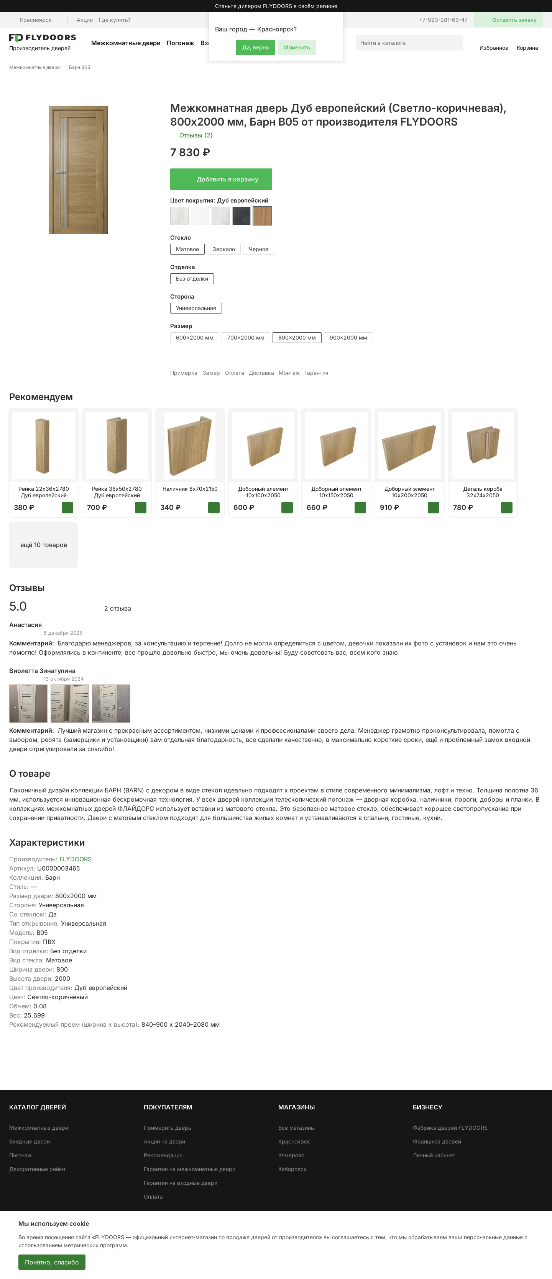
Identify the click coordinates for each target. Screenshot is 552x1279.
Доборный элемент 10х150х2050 (336, 492)
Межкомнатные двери (126, 43)
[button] (336, 19)
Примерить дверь (167, 1127)
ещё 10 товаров (43, 545)
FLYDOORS (75, 859)
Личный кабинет (434, 1155)
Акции (85, 19)
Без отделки (192, 278)
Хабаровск (292, 1169)
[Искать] (455, 42)
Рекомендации (163, 1155)
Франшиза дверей (437, 1141)
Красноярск (294, 1141)
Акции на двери (164, 1141)
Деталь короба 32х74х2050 (483, 492)
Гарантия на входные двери (180, 1182)
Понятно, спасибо (52, 1262)
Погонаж (180, 43)
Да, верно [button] (255, 47)
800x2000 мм (297, 337)
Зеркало (224, 249)
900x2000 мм (348, 337)
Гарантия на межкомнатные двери (189, 1169)
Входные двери (29, 1141)
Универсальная (196, 308)
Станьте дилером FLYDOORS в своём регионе (276, 6)
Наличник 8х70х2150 (190, 489)
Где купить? (115, 19)
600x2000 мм (195, 337)
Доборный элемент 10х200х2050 (409, 492)
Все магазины (296, 1127)
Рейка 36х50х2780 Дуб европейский (117, 492)
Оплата (153, 1196)
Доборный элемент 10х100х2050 (263, 492)
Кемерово (291, 1155)
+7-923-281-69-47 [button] (443, 19)
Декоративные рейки (37, 1169)
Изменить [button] (297, 47)
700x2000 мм (245, 337)
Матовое (187, 249)
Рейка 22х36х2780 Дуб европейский (43, 492)
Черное (258, 249)
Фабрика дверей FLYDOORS (450, 1127)
